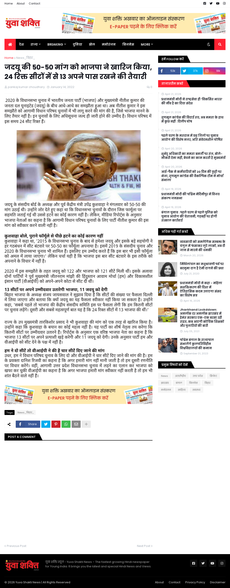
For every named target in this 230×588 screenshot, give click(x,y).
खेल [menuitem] (92, 44)
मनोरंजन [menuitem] (109, 44)
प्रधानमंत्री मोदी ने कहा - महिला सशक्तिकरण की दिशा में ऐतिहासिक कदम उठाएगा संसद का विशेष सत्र (201, 289)
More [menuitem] (145, 44)
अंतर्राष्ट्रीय (180, 376)
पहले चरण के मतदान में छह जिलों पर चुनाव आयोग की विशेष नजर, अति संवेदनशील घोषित (192, 138)
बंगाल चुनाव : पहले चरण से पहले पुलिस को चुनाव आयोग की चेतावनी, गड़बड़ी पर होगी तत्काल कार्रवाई (189, 217)
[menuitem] (10, 44)
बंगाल (179, 383)
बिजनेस (193, 383)
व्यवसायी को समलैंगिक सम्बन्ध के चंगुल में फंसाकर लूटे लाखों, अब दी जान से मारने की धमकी (202, 246)
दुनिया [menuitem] (77, 44)
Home (8, 3)
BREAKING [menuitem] (55, 44)
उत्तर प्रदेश (198, 376)
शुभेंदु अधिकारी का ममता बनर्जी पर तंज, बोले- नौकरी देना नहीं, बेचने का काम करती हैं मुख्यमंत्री (193, 156)
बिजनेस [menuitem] (128, 44)
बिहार (207, 383)
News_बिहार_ (25, 58)
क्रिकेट (213, 376)
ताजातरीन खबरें (172, 83)
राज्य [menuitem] (34, 44)
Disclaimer (218, 582)
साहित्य (182, 390)
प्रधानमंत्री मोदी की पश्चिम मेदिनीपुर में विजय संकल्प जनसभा (190, 196)
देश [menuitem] (21, 44)
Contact (34, 3)
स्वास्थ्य (196, 390)
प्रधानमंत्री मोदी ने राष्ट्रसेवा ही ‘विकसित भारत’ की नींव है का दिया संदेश (192, 101)
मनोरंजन (166, 390)
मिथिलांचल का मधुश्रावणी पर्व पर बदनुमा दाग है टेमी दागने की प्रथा (202, 266)
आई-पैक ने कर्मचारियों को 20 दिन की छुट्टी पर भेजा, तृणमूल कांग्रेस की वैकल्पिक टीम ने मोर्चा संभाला (192, 176)
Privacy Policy (195, 582)
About (21, 3)
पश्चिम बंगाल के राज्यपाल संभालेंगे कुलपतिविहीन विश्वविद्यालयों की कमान (197, 344)
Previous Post (16, 546)
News (164, 376)
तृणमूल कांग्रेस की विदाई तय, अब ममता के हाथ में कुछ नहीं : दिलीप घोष (192, 120)
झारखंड (165, 383)
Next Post (143, 546)
